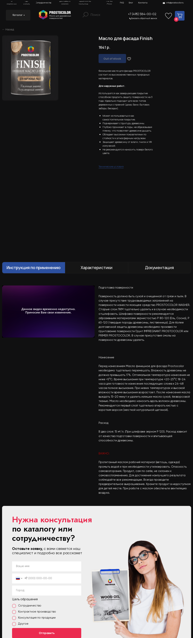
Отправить (47, 535)
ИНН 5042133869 (127, 616)
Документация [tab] (159, 170)
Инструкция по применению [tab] (34, 170)
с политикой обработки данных (45, 548)
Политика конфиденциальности (63, 616)
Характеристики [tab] (97, 170)
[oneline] (46, 493)
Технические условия (111, 140)
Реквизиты (150, 616)
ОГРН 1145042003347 (99, 616)
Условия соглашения (176, 616)
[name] (46, 469)
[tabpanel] (96, 293)
